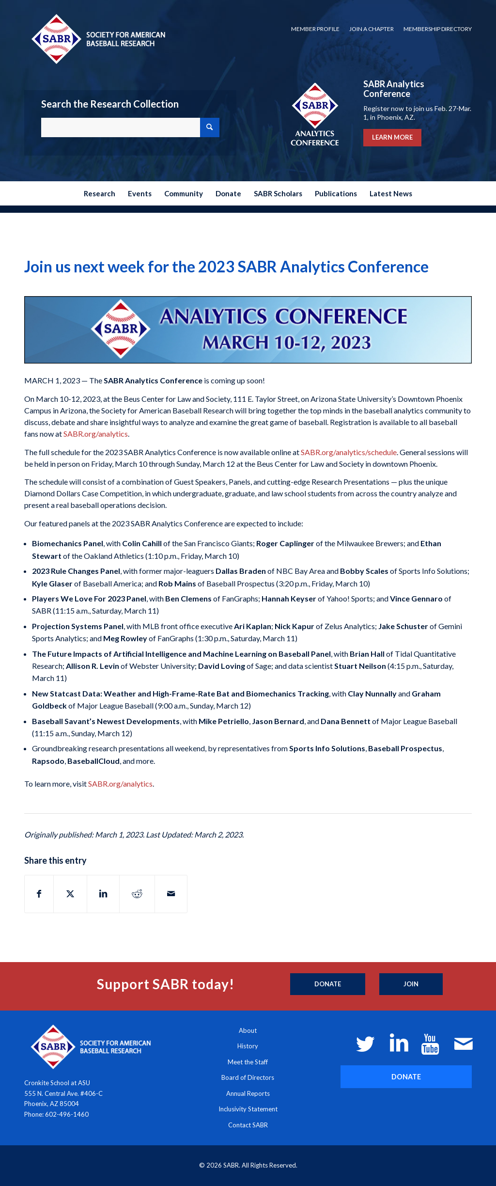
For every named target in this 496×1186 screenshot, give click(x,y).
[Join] (411, 984)
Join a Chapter (371, 28)
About (248, 1030)
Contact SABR (248, 1125)
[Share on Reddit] (137, 893)
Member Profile (315, 28)
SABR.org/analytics (95, 433)
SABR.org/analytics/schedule (348, 452)
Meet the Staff (248, 1062)
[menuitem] (315, 29)
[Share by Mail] (171, 893)
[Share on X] (70, 893)
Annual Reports (248, 1093)
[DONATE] (406, 1076)
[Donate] (327, 984)
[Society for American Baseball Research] (97, 38)
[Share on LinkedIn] (103, 893)
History (247, 1046)
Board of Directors (247, 1077)
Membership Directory (437, 28)
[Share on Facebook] (39, 893)
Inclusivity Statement (248, 1109)
